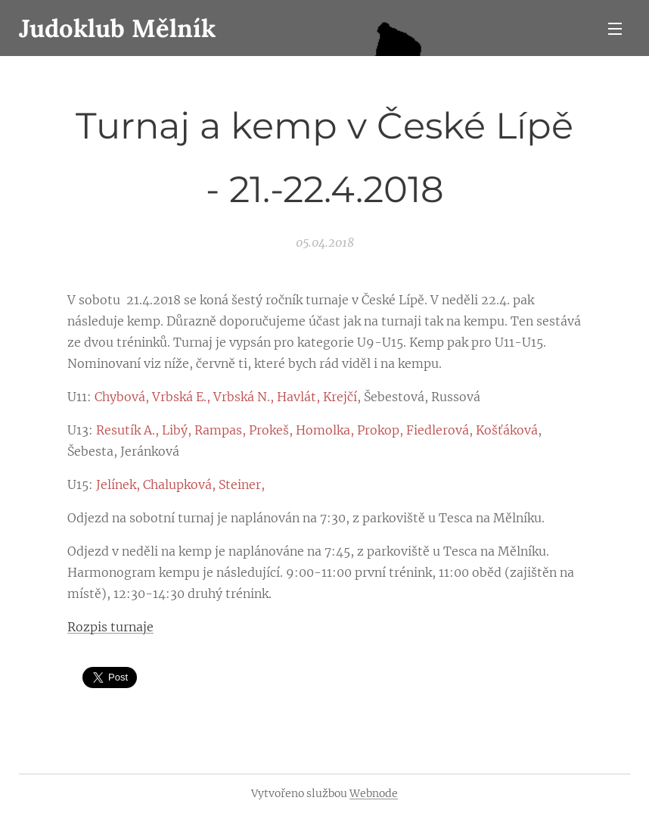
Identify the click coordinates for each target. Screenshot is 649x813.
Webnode (373, 793)
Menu (615, 29)
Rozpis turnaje (110, 626)
